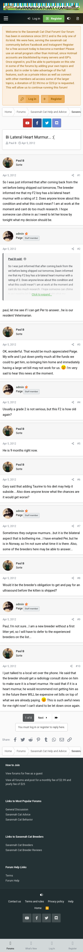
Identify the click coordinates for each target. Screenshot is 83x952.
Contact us (14, 901)
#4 (78, 402)
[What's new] (77, 18)
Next (43, 717)
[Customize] (68, 18)
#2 (78, 248)
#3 (78, 344)
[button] (6, 18)
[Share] (73, 175)
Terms (9, 875)
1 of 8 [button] (28, 717)
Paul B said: (15, 259)
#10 (78, 666)
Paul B (12, 143)
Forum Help (12, 880)
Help (71, 901)
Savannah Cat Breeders (19, 845)
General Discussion (17, 809)
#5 (78, 443)
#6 (78, 479)
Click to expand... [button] (42, 294)
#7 (78, 526)
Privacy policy (56, 901)
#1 (78, 175)
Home (37, 908)
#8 (78, 578)
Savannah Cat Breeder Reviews (24, 850)
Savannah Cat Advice (18, 814)
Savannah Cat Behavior (19, 819)
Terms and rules (34, 901)
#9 (78, 619)
